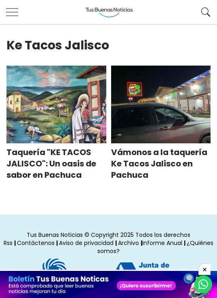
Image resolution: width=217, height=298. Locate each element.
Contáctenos (36, 243)
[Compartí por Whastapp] (203, 284)
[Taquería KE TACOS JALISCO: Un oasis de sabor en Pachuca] (56, 104)
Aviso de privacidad (86, 243)
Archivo (128, 243)
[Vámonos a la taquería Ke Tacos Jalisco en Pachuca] (161, 104)
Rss (8, 243)
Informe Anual (162, 243)
